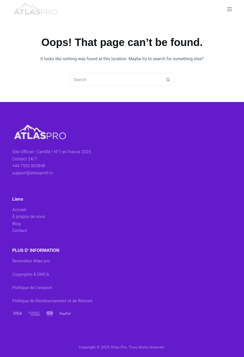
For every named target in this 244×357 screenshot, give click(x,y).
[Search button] (168, 79)
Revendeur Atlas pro (31, 260)
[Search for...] (115, 79)
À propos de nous (28, 216)
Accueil (19, 209)
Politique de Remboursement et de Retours (52, 300)
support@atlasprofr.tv (32, 172)
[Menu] (229, 9)
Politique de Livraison (32, 287)
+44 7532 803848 (28, 165)
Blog (16, 223)
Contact (19, 230)
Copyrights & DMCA (30, 274)
